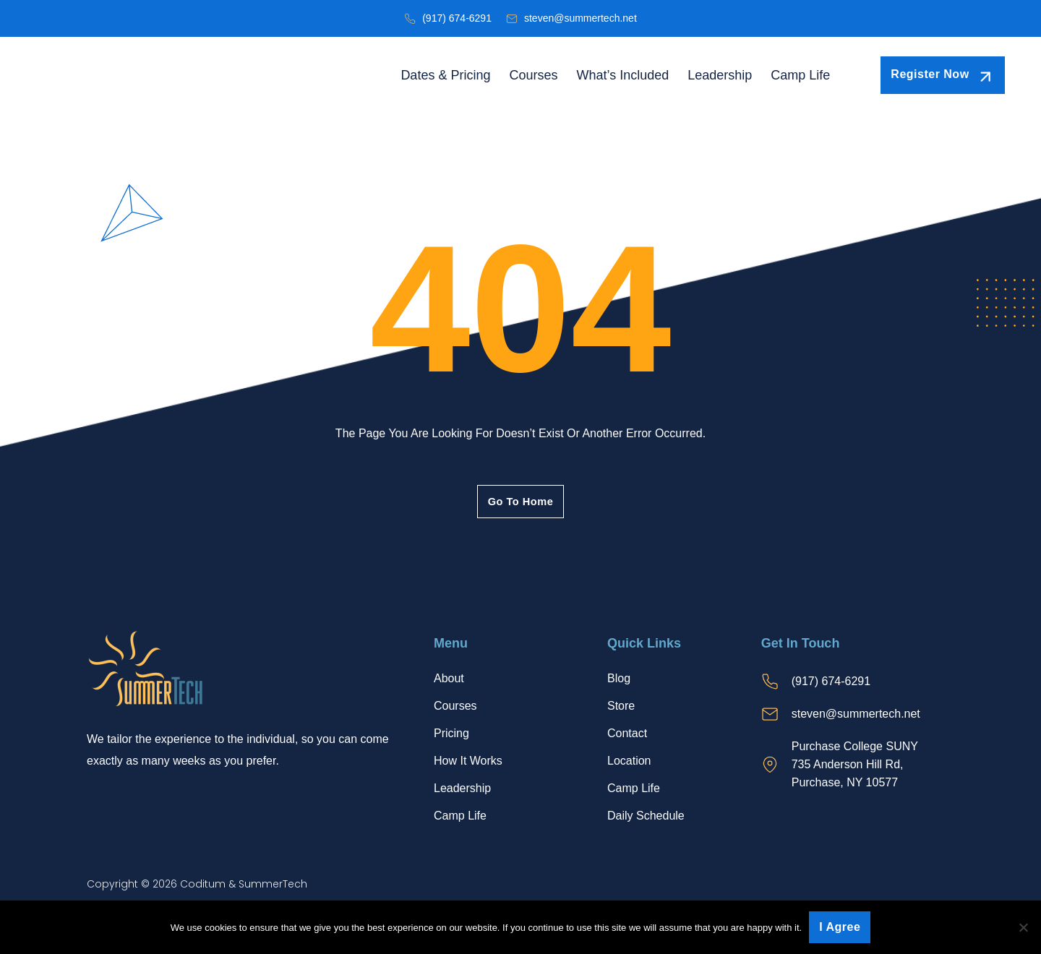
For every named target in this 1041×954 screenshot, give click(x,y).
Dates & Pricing (445, 75)
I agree (839, 927)
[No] (1023, 927)
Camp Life (800, 75)
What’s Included (622, 75)
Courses (533, 75)
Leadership (719, 75)
